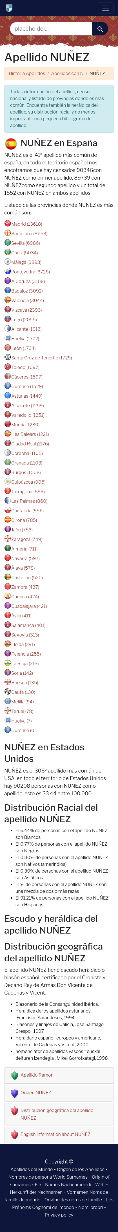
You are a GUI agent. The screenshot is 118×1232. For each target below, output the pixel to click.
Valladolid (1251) (27, 415)
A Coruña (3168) (28, 281)
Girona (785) (24, 520)
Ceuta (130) (23, 692)
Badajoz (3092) (27, 291)
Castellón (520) (27, 577)
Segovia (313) (25, 635)
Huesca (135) (24, 682)
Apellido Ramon (37, 1075)
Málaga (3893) (26, 262)
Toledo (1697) (25, 367)
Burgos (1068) (26, 472)
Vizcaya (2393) (26, 310)
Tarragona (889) (28, 491)
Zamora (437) (25, 587)
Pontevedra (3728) (30, 272)
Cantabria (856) (27, 510)
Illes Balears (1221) (30, 434)
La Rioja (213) (25, 663)
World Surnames (70, 1177)
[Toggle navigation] (105, 8)
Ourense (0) (23, 730)
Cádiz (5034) (24, 252)
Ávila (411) (21, 616)
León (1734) (23, 348)
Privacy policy (59, 1215)
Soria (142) (22, 673)
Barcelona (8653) (29, 233)
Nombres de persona (30, 1177)
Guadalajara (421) (29, 606)
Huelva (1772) (25, 338)
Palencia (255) (26, 654)
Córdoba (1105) (27, 453)
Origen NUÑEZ (36, 1092)
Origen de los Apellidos (80, 1169)
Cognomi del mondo (53, 1207)
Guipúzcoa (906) (28, 482)
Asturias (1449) (27, 396)
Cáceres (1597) (27, 377)
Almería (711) (24, 549)
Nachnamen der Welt (83, 1184)
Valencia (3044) (27, 300)
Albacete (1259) (27, 405)
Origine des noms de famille (73, 1199)
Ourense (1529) (27, 386)
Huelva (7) (21, 721)
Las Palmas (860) (29, 501)
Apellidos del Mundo (31, 1169)
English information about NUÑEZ (55, 1134)
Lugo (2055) (24, 319)
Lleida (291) (23, 644)
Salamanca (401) (28, 625)
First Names (47, 1184)
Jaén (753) (22, 530)
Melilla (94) (22, 702)
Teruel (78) (22, 711)
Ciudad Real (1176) (30, 444)
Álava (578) (23, 568)
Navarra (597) (25, 558)
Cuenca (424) (25, 596)
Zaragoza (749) (27, 539)
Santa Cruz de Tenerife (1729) (41, 358)
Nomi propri (90, 1207)
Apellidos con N (67, 73)
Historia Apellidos (27, 73)
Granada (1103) (27, 463)
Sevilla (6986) (25, 243)
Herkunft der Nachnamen (36, 1192)
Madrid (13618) (26, 224)
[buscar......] (100, 28)
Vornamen (77, 1192)
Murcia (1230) (25, 424)
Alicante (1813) (26, 329)
